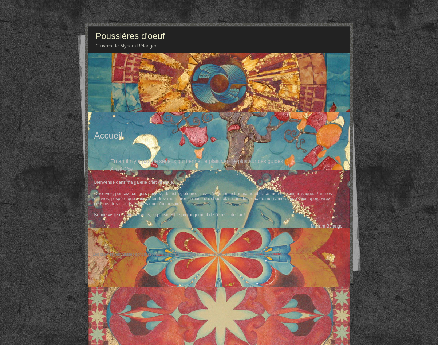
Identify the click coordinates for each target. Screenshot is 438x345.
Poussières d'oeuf (130, 36)
